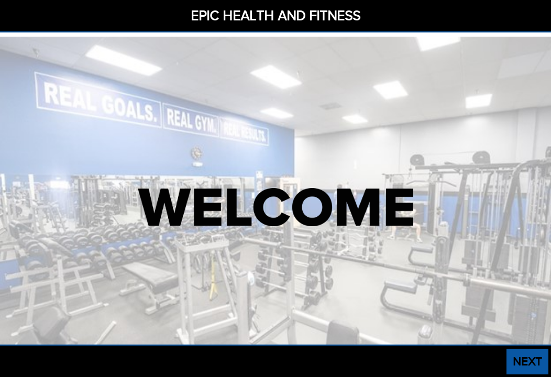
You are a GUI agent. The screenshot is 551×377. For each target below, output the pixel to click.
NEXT (527, 361)
